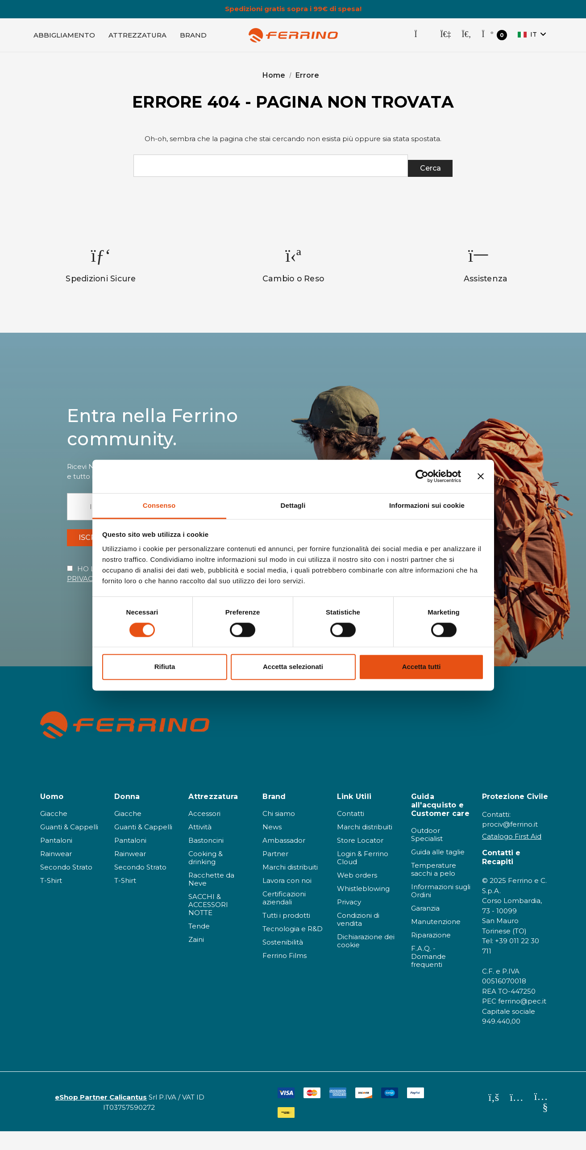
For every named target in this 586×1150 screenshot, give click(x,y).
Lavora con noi (287, 899)
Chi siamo (278, 832)
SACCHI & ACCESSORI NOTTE (208, 924)
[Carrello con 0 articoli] (494, 38)
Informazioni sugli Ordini (440, 910)
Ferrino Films (284, 974)
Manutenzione (436, 941)
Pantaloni (56, 859)
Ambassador (283, 859)
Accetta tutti (421, 667)
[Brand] (193, 38)
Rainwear (56, 873)
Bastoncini (206, 859)
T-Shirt (51, 899)
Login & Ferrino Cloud (362, 877)
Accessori (204, 832)
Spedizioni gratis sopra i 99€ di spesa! (293, 9)
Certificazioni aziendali (284, 917)
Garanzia (425, 927)
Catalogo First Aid (511, 855)
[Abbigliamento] (64, 38)
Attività (200, 846)
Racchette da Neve (211, 898)
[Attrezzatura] (137, 38)
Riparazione (431, 954)
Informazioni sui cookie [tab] (427, 505)
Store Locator (360, 859)
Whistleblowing (363, 907)
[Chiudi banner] (481, 476)
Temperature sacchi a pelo (433, 888)
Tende (199, 945)
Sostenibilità (282, 961)
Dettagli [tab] (293, 505)
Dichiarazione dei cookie (366, 960)
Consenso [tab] (159, 505)
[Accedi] (445, 38)
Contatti (350, 832)
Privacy (349, 921)
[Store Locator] (422, 38)
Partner (275, 873)
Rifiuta (164, 667)
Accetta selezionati (293, 667)
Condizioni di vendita (358, 938)
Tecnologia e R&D (292, 948)
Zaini (196, 958)
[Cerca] (466, 38)
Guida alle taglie (438, 871)
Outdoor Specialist (427, 853)
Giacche (53, 832)
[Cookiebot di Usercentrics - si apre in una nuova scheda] (422, 476)
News (272, 846)
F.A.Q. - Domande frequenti (428, 975)
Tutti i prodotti (286, 934)
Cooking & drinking (205, 877)
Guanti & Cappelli (69, 846)
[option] (101, 275)
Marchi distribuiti (290, 886)
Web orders (357, 894)
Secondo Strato (66, 886)
